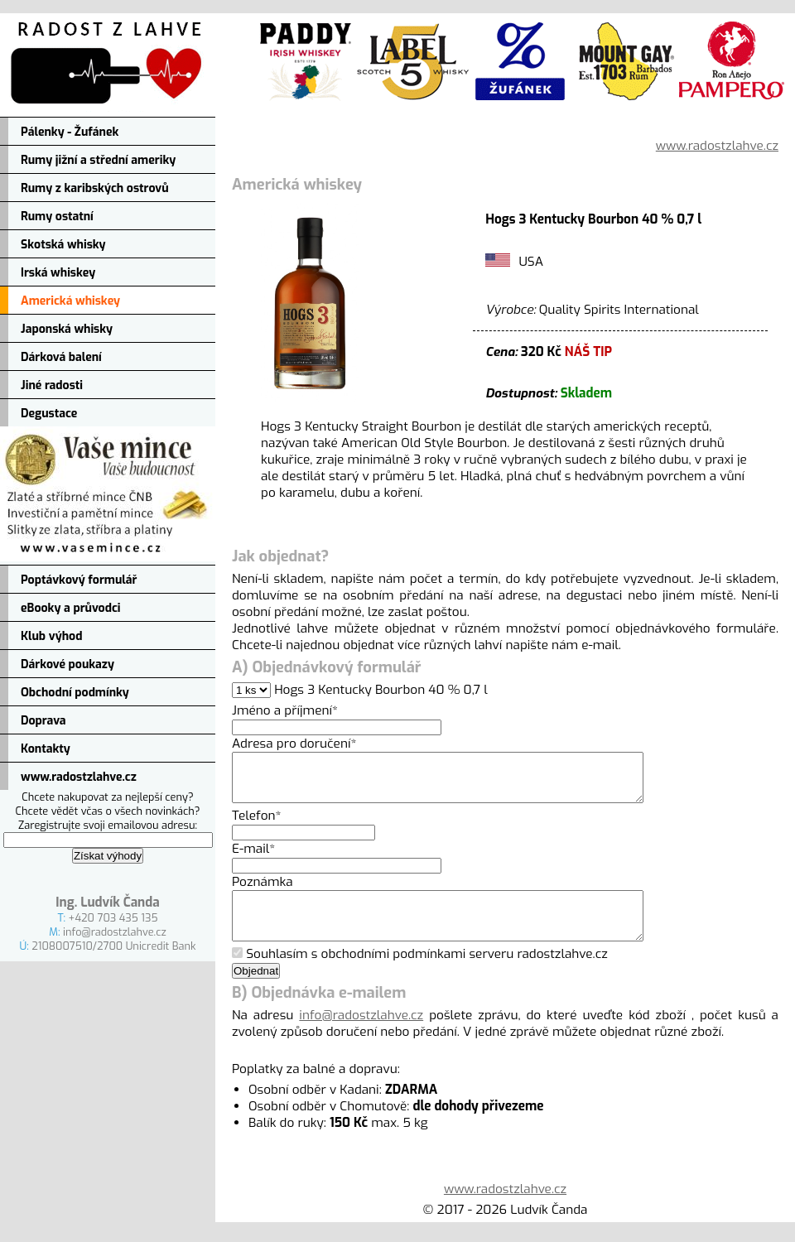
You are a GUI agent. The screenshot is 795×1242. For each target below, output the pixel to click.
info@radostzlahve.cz (114, 932)
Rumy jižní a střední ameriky (98, 160)
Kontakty (45, 749)
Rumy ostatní (57, 216)
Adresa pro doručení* (294, 743)
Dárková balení (61, 357)
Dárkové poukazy (67, 664)
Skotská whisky (63, 245)
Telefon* (257, 825)
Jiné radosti (52, 385)
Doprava (43, 721)
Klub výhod (51, 636)
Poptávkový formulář (79, 580)
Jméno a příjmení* (285, 710)
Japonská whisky (67, 329)
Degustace (49, 413)
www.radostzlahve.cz (79, 777)
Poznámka (262, 891)
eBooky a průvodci (71, 608)
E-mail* (253, 858)
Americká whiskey (70, 301)
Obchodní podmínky (75, 692)
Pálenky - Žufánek (69, 132)
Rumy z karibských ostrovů (95, 188)
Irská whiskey (58, 273)
